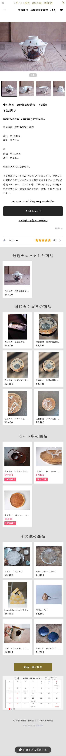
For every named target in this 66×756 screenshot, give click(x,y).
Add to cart (33, 211)
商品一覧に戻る (33, 667)
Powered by (33, 725)
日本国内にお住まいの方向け (33, 220)
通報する (59, 228)
